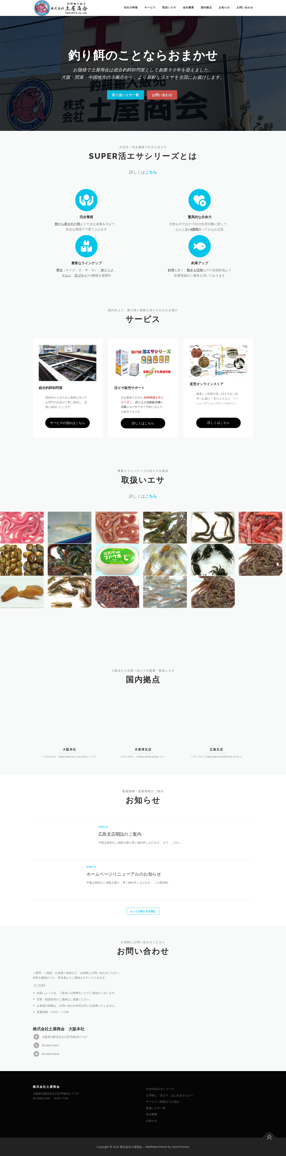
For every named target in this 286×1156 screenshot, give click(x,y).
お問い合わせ (245, 7)
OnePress (151, 1147)
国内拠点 (206, 7)
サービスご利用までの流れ (162, 1101)
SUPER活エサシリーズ (160, 1089)
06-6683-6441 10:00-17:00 (50, 1098)
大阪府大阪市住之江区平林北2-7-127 (56, 1093)
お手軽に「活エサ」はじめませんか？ (169, 1095)
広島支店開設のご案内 (119, 921)
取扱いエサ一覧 (155, 1108)
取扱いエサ (169, 7)
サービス (150, 7)
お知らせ (224, 7)
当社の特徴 (131, 7)
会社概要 (188, 7)
